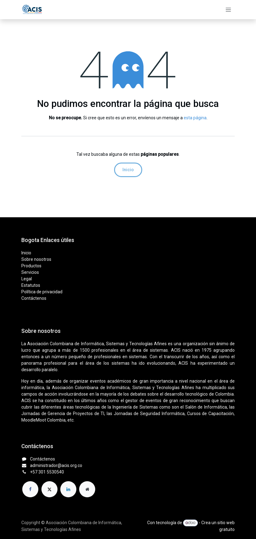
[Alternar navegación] (228, 9)
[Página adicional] (87, 489)
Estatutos (30, 285)
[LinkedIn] (68, 489)
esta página (195, 117)
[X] (49, 489)
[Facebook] (30, 489)
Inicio (128, 169)
